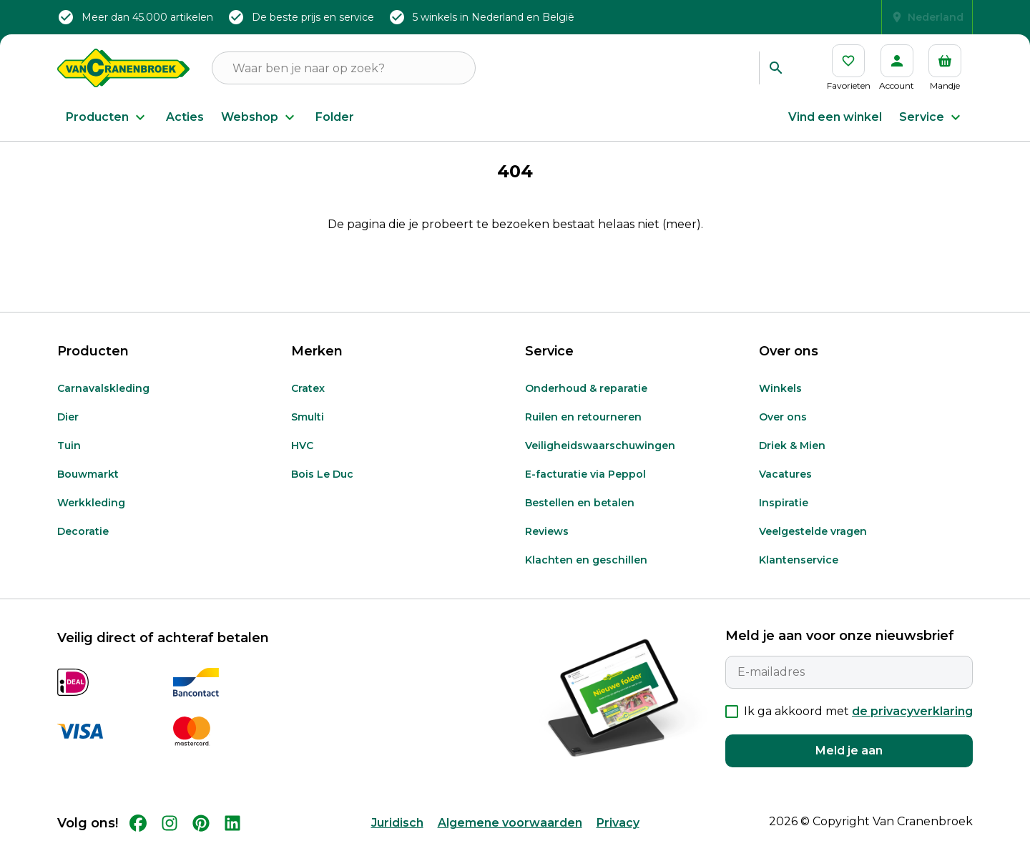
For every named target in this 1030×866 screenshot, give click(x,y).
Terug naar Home (515, 287)
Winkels (780, 404)
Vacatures (785, 489)
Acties (185, 117)
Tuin (69, 461)
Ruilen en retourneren (583, 432)
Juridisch (397, 838)
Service (931, 117)
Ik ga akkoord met (858, 727)
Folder (334, 117)
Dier (68, 432)
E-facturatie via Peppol (585, 489)
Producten (107, 117)
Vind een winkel (835, 117)
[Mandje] (944, 68)
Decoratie (83, 547)
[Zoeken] (775, 67)
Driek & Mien (792, 461)
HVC (302, 461)
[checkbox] (731, 727)
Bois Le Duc (322, 489)
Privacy (618, 838)
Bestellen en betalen (579, 518)
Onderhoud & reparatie (586, 404)
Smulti (307, 432)
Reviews (547, 547)
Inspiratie (783, 518)
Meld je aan (849, 766)
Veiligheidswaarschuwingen (600, 461)
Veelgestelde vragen (813, 547)
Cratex (308, 404)
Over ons (783, 432)
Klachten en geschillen (586, 575)
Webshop (259, 117)
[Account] (896, 68)
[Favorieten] (848, 68)
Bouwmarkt (88, 489)
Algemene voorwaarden (510, 838)
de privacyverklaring (912, 727)
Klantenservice (798, 575)
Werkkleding (91, 518)
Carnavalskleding (103, 404)
